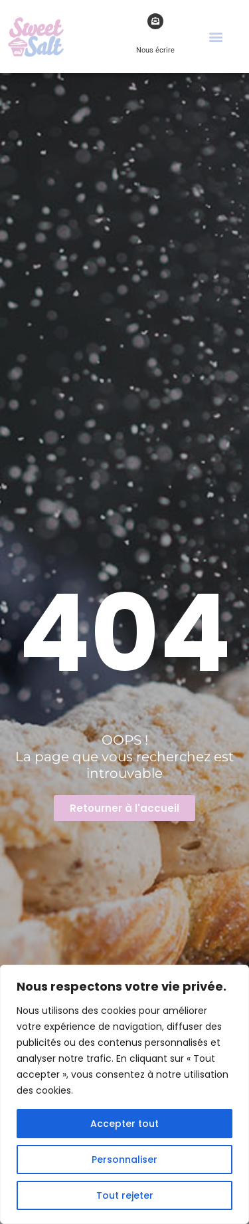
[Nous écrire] (155, 21)
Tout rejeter (124, 1195)
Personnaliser (124, 1159)
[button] (216, 36)
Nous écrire (155, 50)
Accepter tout (124, 1123)
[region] (124, 1094)
